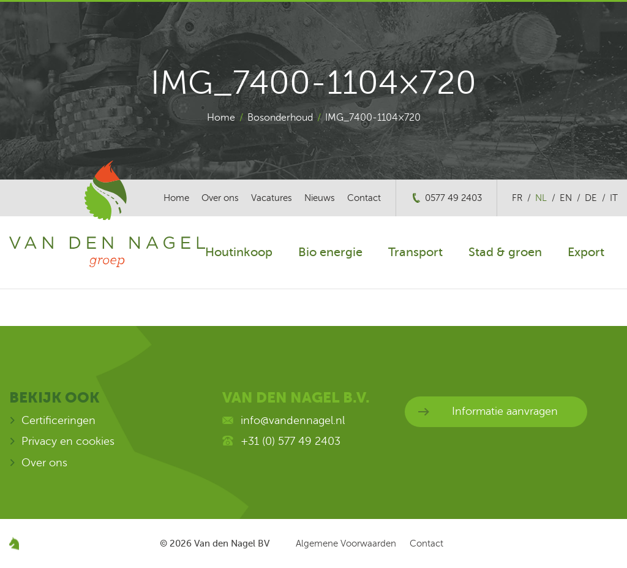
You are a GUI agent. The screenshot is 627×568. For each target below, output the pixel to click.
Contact (364, 198)
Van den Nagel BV (231, 543)
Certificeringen (58, 420)
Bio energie (330, 252)
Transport (415, 252)
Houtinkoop (238, 252)
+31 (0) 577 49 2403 (290, 441)
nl (541, 198)
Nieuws (319, 198)
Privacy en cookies (68, 441)
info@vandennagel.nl (293, 420)
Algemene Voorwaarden (346, 543)
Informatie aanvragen (505, 411)
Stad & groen (505, 252)
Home (221, 117)
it (614, 198)
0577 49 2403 (453, 198)
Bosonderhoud (280, 117)
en (566, 198)
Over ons (220, 198)
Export (586, 252)
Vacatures (271, 198)
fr (517, 198)
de (591, 198)
